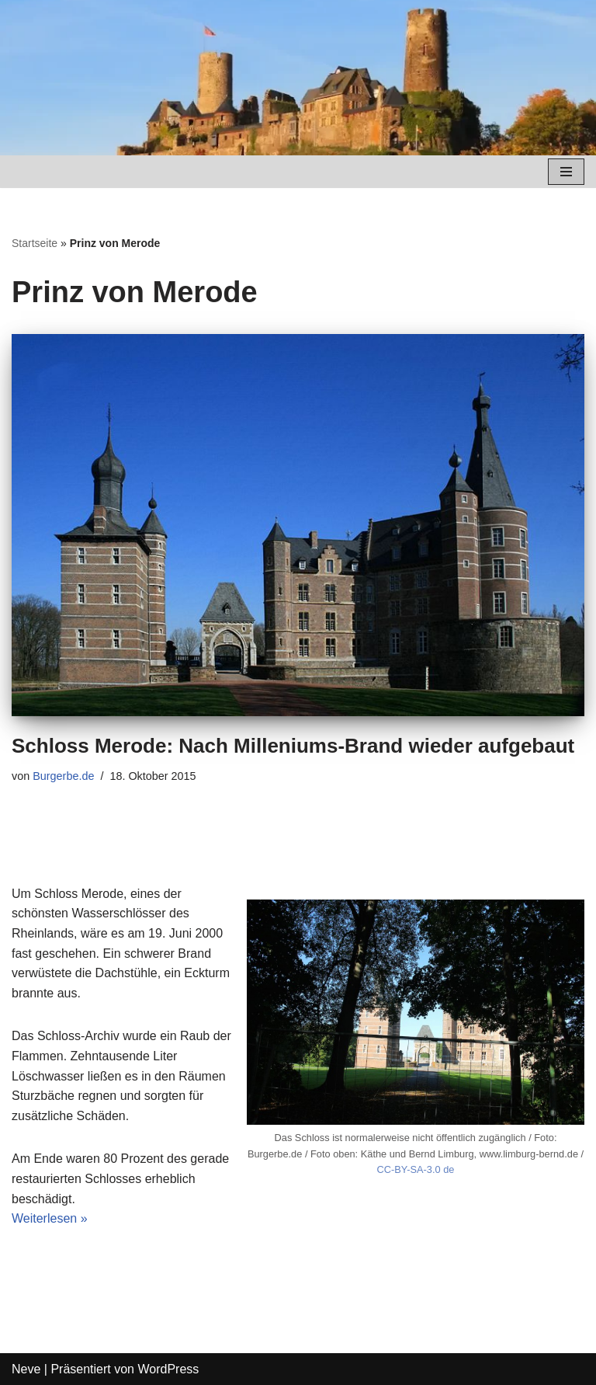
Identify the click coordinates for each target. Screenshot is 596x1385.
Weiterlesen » (50, 1218)
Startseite (34, 243)
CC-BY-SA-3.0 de (416, 1169)
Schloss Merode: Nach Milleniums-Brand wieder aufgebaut (293, 745)
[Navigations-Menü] (566, 171)
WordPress (168, 1369)
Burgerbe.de (63, 776)
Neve (26, 1369)
